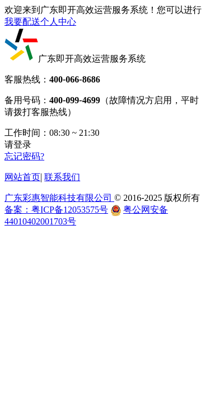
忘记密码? (24, 156)
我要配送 (22, 21)
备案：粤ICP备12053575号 (56, 209)
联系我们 (62, 177)
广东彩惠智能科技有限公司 (59, 198)
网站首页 (22, 177)
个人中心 (58, 21)
